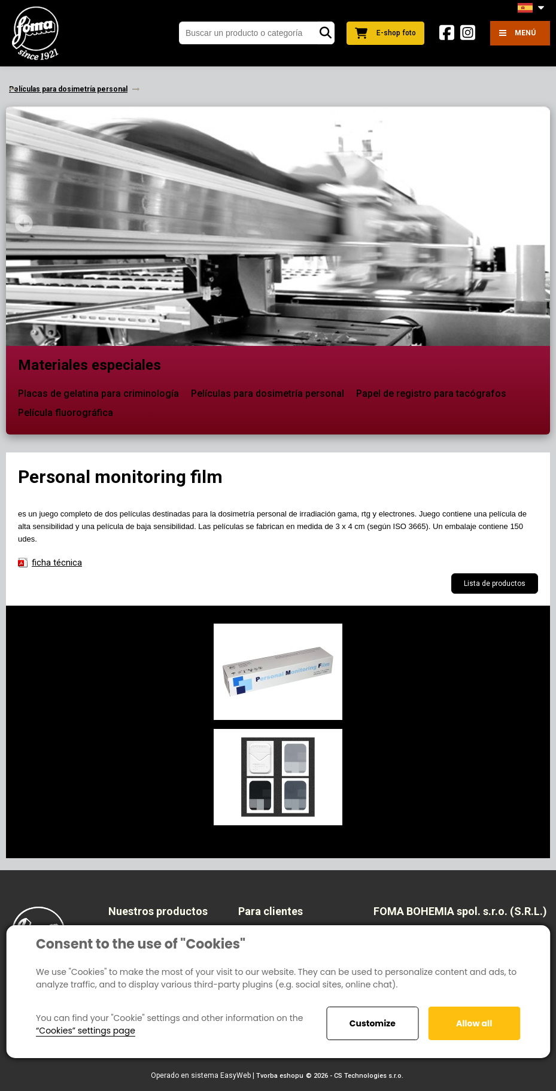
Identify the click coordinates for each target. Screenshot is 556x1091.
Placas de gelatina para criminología (98, 393)
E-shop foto (385, 33)
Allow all (474, 1023)
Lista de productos (494, 583)
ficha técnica (57, 562)
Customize (373, 1023)
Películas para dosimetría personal (267, 393)
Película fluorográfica (65, 412)
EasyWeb (235, 1075)
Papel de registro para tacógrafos (431, 393)
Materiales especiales (89, 365)
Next (532, 223)
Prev (24, 223)
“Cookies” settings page (85, 1031)
